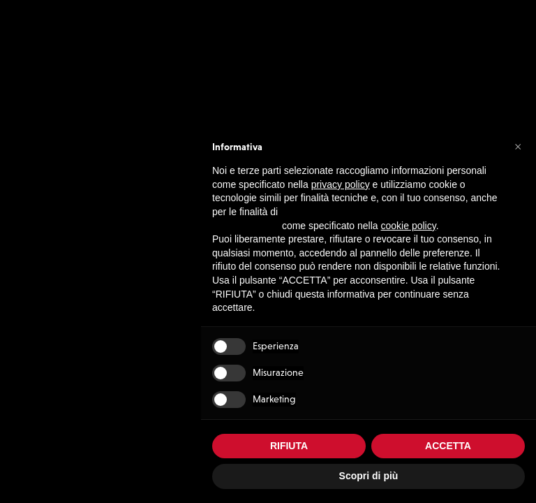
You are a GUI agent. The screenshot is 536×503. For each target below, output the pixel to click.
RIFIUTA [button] (289, 445)
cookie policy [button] (408, 225)
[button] (518, 146)
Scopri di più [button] (369, 475)
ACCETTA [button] (448, 445)
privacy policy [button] (340, 184)
